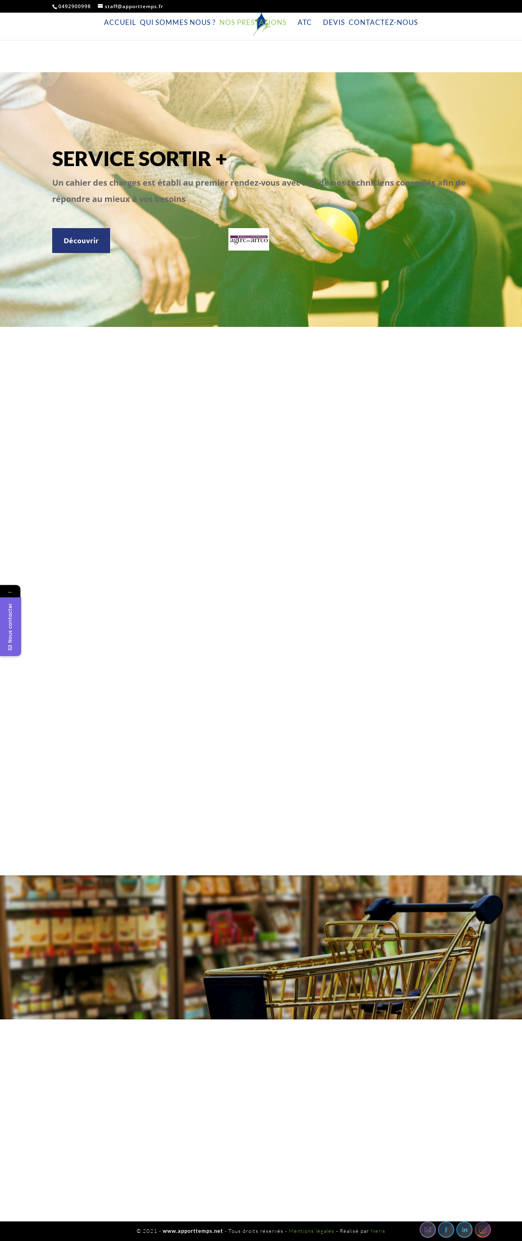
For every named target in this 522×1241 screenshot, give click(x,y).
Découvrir (81, 240)
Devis (334, 23)
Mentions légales (311, 1231)
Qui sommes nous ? (178, 23)
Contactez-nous (383, 23)
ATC (305, 23)
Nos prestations (253, 23)
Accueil (120, 23)
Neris (378, 1231)
